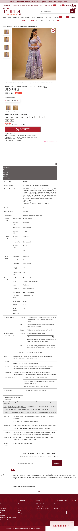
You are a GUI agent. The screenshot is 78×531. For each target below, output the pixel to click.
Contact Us (21, 506)
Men (50, 17)
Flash (56, 21)
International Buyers (41, 503)
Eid (66, 17)
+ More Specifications (50, 141)
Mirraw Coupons (58, 503)
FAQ (1, 513)
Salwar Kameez (25, 17)
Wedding (58, 17)
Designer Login (40, 506)
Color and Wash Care (8, 179)
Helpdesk (2, 515)
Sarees (9, 17)
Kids (46, 17)
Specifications (6, 167)
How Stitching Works (5, 506)
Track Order (28, 5)
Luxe (22, 21)
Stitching (5, 172)
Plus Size (48, 21)
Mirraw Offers (57, 506)
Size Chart (8, 123)
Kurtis (33, 17)
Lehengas (16, 17)
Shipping (5, 170)
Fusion (30, 21)
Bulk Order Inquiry (49, 5)
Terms (19, 510)
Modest (73, 17)
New (4, 17)
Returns (5, 176)
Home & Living (40, 21)
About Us (20, 503)
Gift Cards (60, 5)
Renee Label (26, 208)
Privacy (20, 513)
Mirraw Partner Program (42, 508)
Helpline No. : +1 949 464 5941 (8, 517)
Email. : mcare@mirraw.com (7, 519)
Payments (5, 174)
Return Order (35, 5)
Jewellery (40, 17)
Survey (41, 5)
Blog (19, 508)
